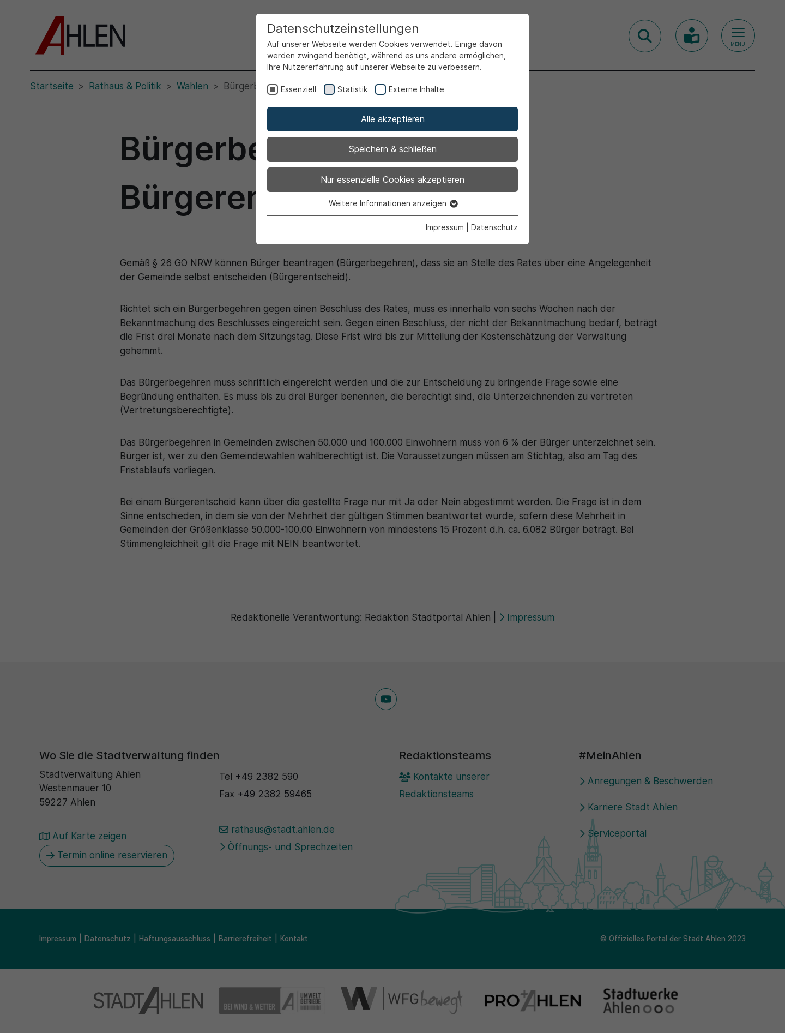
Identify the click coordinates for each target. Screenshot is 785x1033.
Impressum (445, 227)
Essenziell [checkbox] (298, 89)
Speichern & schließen (393, 148)
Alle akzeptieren (393, 118)
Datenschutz (494, 227)
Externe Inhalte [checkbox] (416, 89)
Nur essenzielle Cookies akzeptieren (392, 179)
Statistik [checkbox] (352, 89)
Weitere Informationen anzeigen (393, 203)
